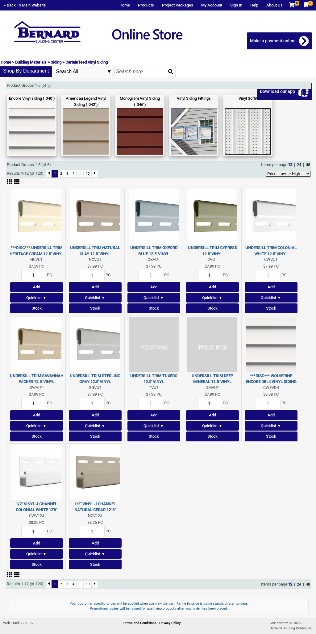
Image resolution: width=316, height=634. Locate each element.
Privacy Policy (170, 623)
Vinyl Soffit (248, 98)
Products (146, 5)
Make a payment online (273, 40)
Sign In (236, 5)
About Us (274, 5)
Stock (36, 308)
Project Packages (177, 5)
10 (87, 173)
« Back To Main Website (25, 5)
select (109, 71)
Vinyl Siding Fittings (194, 98)
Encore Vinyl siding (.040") (32, 98)
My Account (211, 5)
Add (36, 287)
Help (254, 5)
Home (124, 5)
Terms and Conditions (140, 623)
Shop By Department (26, 70)
